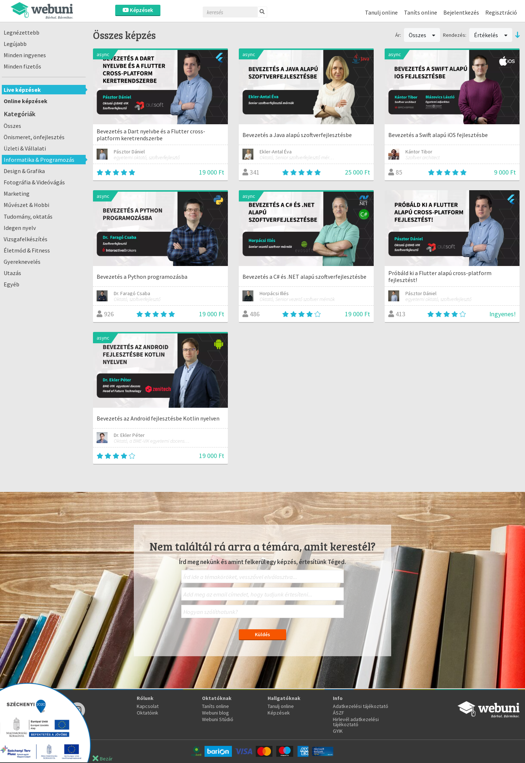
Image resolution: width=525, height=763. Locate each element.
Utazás (12, 273)
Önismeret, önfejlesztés (34, 137)
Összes (12, 125)
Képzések (137, 10)
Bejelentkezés (461, 12)
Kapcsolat (148, 706)
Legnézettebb (21, 32)
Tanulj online (381, 12)
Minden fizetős (22, 66)
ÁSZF (338, 712)
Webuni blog (215, 712)
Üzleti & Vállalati (25, 148)
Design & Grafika (24, 171)
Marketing (17, 193)
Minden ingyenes (25, 55)
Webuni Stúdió (217, 719)
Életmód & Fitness (27, 250)
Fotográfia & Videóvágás (34, 182)
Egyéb (11, 284)
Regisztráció (501, 12)
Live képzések (22, 89)
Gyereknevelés (22, 261)
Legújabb (15, 43)
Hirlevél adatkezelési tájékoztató (356, 722)
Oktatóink (147, 712)
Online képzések (25, 101)
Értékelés (491, 35)
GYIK (338, 731)
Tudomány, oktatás (28, 216)
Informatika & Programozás (39, 159)
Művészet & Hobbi (26, 204)
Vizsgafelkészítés (25, 239)
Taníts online (420, 12)
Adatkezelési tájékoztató (360, 706)
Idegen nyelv (20, 227)
